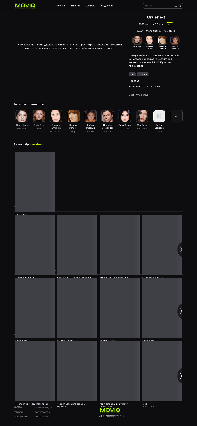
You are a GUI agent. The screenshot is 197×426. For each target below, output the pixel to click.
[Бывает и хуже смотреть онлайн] (77, 308)
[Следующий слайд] (180, 249)
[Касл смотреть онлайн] (162, 371)
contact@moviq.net (113, 416)
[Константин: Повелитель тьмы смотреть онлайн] (35, 371)
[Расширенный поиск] (179, 5)
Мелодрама (153, 31)
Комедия (169, 31)
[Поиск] (159, 5)
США (140, 31)
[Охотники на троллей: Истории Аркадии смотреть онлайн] (77, 245)
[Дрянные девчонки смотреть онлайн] (162, 245)
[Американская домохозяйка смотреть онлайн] (120, 245)
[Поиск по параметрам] (175, 5)
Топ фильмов (42, 417)
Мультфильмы (21, 417)
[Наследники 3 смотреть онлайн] (120, 308)
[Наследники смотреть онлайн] (35, 308)
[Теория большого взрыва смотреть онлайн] (77, 371)
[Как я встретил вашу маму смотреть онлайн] (120, 371)
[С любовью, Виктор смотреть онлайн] (35, 245)
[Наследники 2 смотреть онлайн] (162, 308)
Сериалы (18, 412)
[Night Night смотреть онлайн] (35, 182)
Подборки (107, 6)
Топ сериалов (42, 412)
